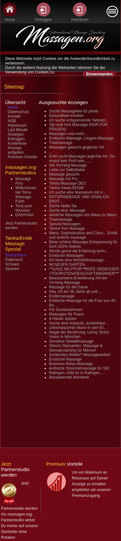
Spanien (12, 268)
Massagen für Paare (66, 314)
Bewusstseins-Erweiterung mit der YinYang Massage (78, 280)
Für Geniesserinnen (66, 309)
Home (13, 107)
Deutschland (16, 255)
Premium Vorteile (22, 157)
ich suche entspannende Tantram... (79, 120)
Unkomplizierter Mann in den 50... (78, 327)
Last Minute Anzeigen (18, 132)
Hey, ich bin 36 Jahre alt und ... (75, 291)
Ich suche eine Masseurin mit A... (77, 192)
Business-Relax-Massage (71, 364)
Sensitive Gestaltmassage (71, 341)
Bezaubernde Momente (69, 377)
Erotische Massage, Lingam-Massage (81, 138)
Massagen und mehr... (68, 133)
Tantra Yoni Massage (67, 228)
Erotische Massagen (66, 255)
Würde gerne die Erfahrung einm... (78, 251)
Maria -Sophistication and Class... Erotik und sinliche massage (83, 235)
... (50, 152)
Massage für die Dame (68, 287)
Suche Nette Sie (63, 206)
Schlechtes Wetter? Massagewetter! (80, 355)
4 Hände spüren (62, 318)
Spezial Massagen (65, 224)
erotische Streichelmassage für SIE (79, 368)
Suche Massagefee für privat (73, 111)
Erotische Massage (65, 359)
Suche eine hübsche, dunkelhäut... (78, 323)
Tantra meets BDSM (66, 188)
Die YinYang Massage (68, 165)
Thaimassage (60, 142)
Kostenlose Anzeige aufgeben (17, 148)
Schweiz (12, 264)
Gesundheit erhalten (66, 115)
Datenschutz (18, 112)
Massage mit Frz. (64, 179)
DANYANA (24, 215)
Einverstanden (99, 74)
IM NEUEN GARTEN (67, 264)
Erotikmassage (61, 296)
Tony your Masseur (23, 208)
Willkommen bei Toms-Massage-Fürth (25, 195)
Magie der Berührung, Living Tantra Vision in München (79, 334)
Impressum (17, 125)
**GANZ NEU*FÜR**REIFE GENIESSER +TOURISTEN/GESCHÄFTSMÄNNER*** (84, 271)
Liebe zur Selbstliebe (67, 170)
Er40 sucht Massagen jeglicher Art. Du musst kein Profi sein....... (82, 158)
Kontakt (14, 116)
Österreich (14, 259)
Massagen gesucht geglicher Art (76, 147)
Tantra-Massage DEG (67, 183)
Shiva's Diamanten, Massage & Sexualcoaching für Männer (75, 348)
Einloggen (16, 139)
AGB (12, 121)
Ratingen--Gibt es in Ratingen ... (76, 373)
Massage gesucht (64, 174)
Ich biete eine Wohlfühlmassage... (78, 260)
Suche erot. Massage (67, 210)
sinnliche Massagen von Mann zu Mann (83, 215)
